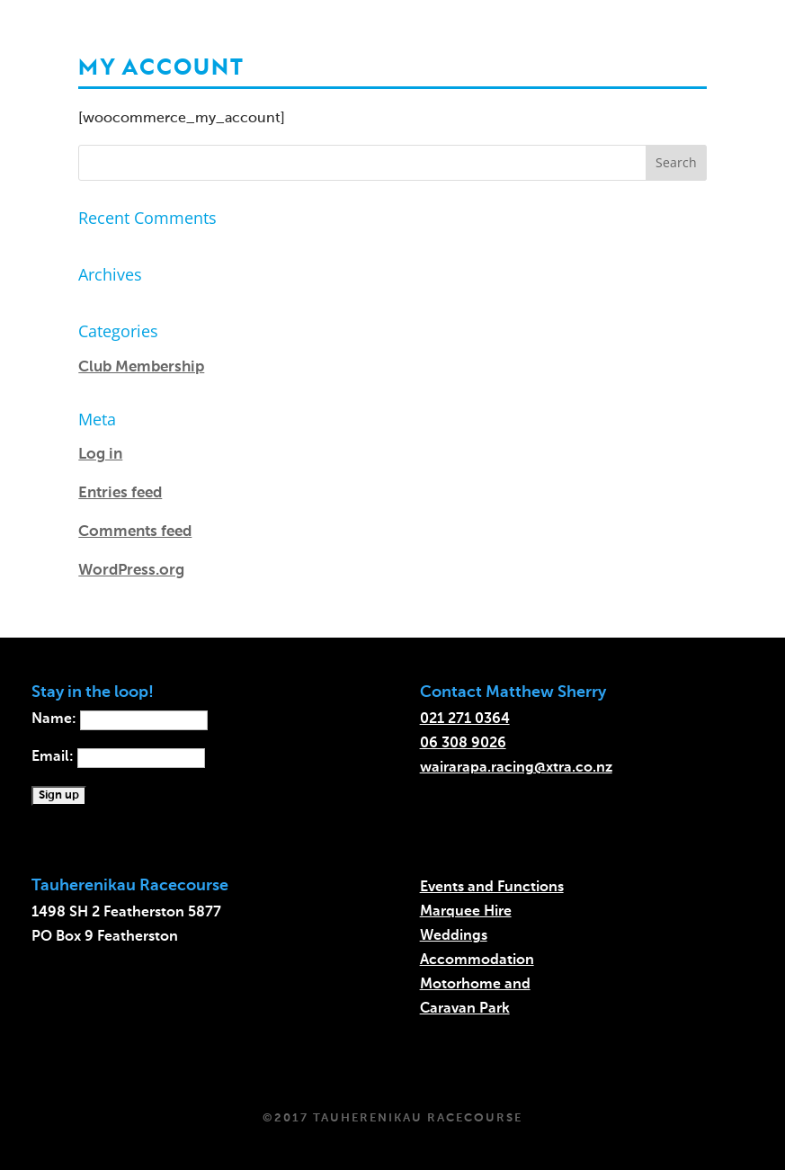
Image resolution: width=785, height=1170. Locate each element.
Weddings (453, 936)
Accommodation (477, 960)
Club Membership (141, 367)
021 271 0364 (465, 719)
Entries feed (120, 493)
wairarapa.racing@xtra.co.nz (516, 768)
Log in (100, 454)
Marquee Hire (466, 912)
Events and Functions (492, 887)
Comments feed (135, 532)
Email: (118, 757)
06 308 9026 (463, 744)
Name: (119, 719)
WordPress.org (131, 570)
